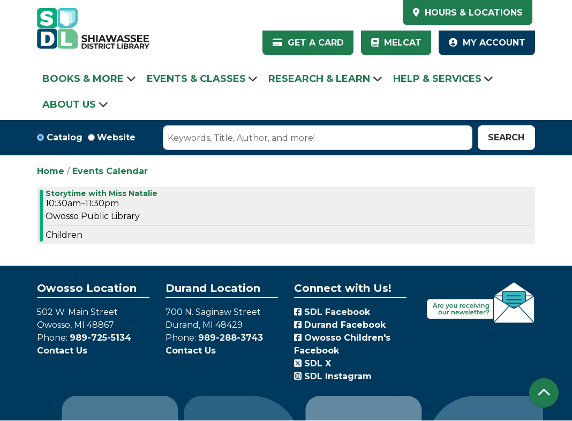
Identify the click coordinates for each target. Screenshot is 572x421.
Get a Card (308, 42)
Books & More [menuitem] (83, 79)
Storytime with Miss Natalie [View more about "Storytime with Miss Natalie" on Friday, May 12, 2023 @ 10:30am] (101, 193)
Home (50, 171)
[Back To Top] (544, 393)
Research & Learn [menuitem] (319, 79)
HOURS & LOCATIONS (472, 12)
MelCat (396, 42)
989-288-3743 (230, 338)
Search (506, 137)
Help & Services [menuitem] (437, 79)
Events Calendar (110, 171)
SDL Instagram (333, 376)
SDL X (312, 363)
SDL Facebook (332, 312)
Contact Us (62, 350)
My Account (487, 42)
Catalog (64, 137)
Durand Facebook (340, 325)
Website (116, 137)
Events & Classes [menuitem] (196, 79)
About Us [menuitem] (69, 104)
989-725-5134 (100, 338)
